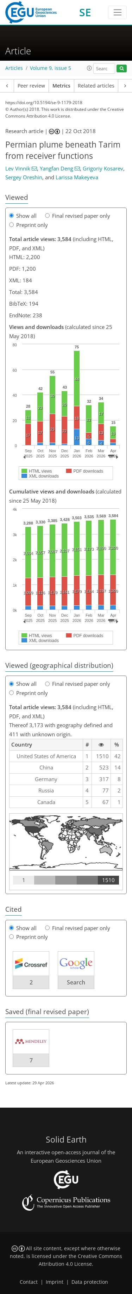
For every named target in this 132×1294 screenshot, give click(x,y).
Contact (29, 1282)
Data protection (89, 1282)
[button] (89, 68)
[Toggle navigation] (117, 12)
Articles (14, 68)
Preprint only (28, 224)
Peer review (31, 86)
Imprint (54, 1282)
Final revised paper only (77, 215)
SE (85, 12)
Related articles (96, 86)
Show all (23, 215)
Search (76, 982)
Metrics (61, 86)
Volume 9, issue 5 (50, 68)
